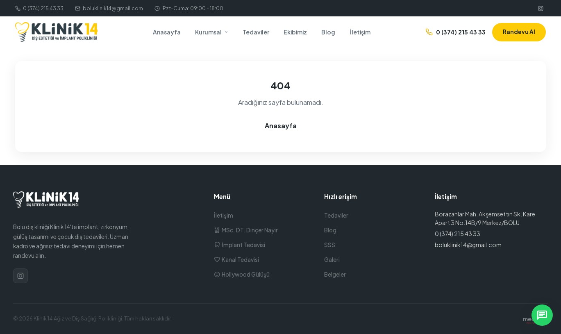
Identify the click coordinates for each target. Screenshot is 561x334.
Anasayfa (167, 32)
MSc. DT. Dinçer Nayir (246, 230)
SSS (329, 244)
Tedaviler (256, 32)
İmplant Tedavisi (239, 244)
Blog (328, 32)
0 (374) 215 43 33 (39, 8)
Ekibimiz (295, 32)
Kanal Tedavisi (236, 259)
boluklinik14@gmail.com (109, 8)
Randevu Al (519, 31)
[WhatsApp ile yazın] (542, 315)
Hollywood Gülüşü (242, 274)
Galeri (332, 259)
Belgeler (335, 274)
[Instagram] (541, 8)
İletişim (360, 32)
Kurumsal (211, 32)
